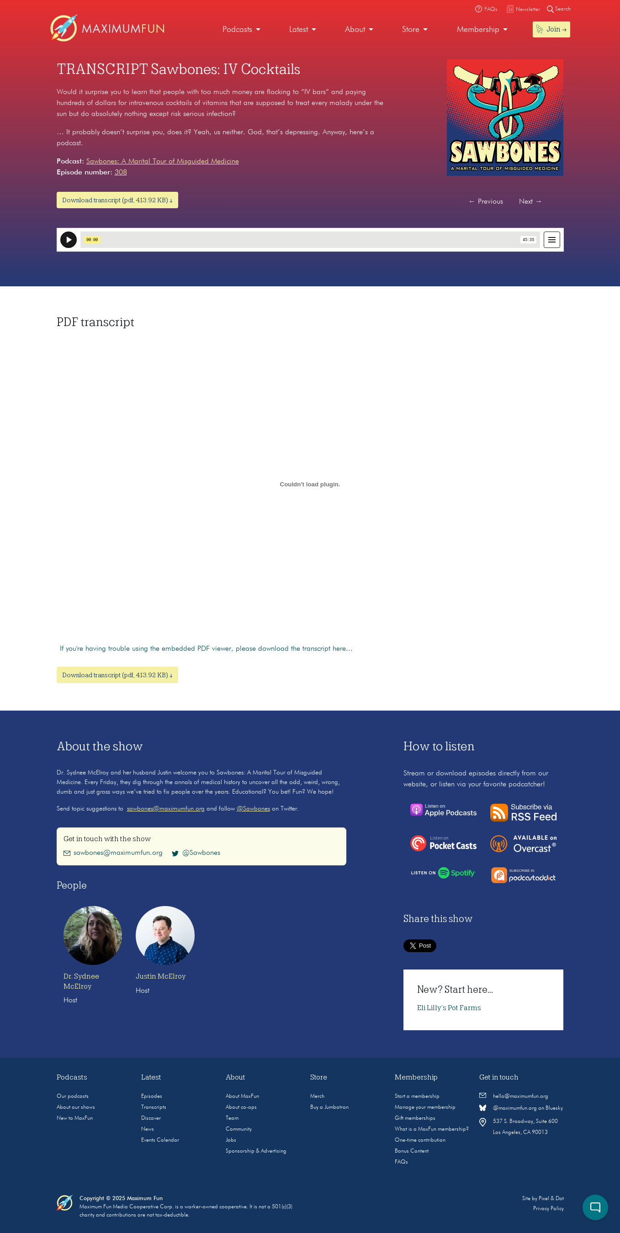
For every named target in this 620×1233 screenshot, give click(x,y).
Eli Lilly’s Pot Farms (449, 1008)
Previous (485, 201)
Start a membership (417, 1096)
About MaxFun (242, 1096)
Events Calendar (160, 1140)
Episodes (151, 1096)
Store (410, 30)
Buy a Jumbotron (329, 1107)
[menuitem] (241, 30)
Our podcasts (73, 1096)
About (355, 30)
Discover (151, 1118)
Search (559, 8)
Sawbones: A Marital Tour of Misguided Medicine (162, 161)
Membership (478, 30)
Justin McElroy (160, 976)
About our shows (76, 1107)
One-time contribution (420, 1140)
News (147, 1129)
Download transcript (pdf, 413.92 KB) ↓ (117, 200)
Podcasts (237, 30)
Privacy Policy (548, 1209)
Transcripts (153, 1107)
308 (121, 172)
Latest (298, 30)
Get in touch (499, 1077)
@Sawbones (253, 809)
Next (530, 201)
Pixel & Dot (551, 1198)
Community (239, 1129)
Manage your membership (425, 1107)
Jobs (231, 1140)
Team (232, 1118)
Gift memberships (415, 1118)
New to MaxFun (75, 1118)
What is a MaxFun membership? (432, 1129)
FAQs (401, 1162)
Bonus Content (412, 1151)
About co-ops (241, 1107)
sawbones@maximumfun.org (166, 809)
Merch (317, 1096)
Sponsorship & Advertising (256, 1151)
